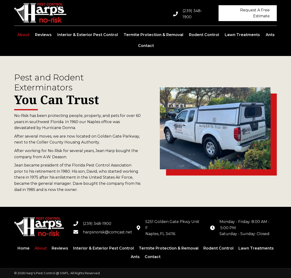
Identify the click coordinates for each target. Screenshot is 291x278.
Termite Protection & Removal (168, 248)
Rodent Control (218, 248)
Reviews (60, 248)
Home (24, 248)
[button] (248, 13)
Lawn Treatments (256, 248)
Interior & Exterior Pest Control (103, 248)
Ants (135, 257)
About (41, 248)
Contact (153, 257)
